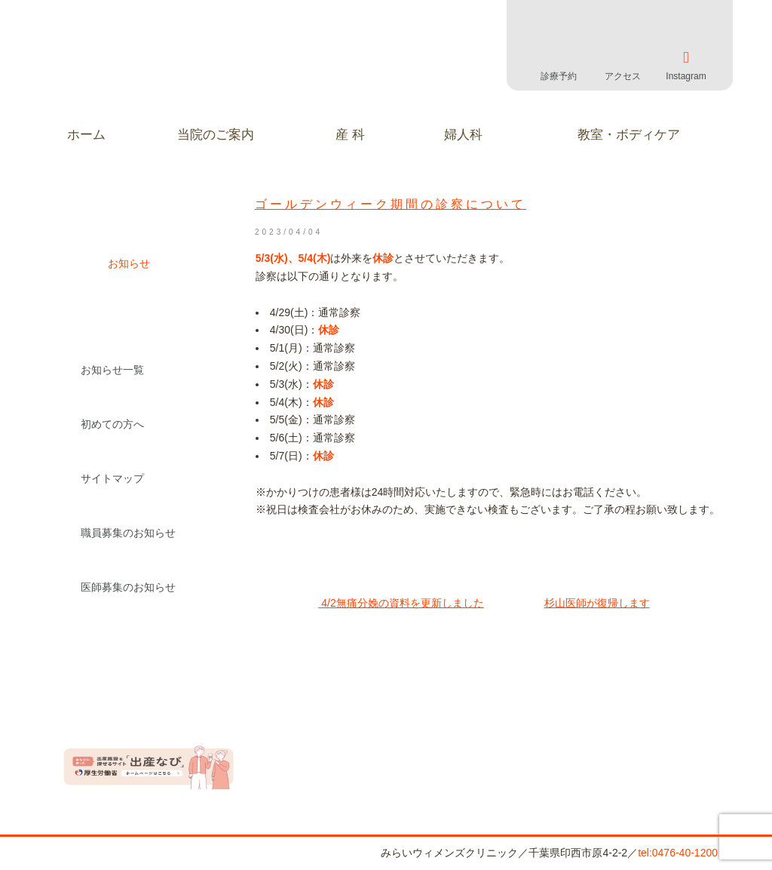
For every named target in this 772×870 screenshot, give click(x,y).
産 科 (350, 134)
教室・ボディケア (628, 134)
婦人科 (463, 134)
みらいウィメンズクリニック (182, 68)
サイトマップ (112, 478)
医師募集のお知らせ (128, 587)
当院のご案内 (215, 134)
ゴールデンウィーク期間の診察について (390, 204)
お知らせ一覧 (112, 370)
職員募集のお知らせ (128, 533)
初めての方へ (112, 424)
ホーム (86, 134)
